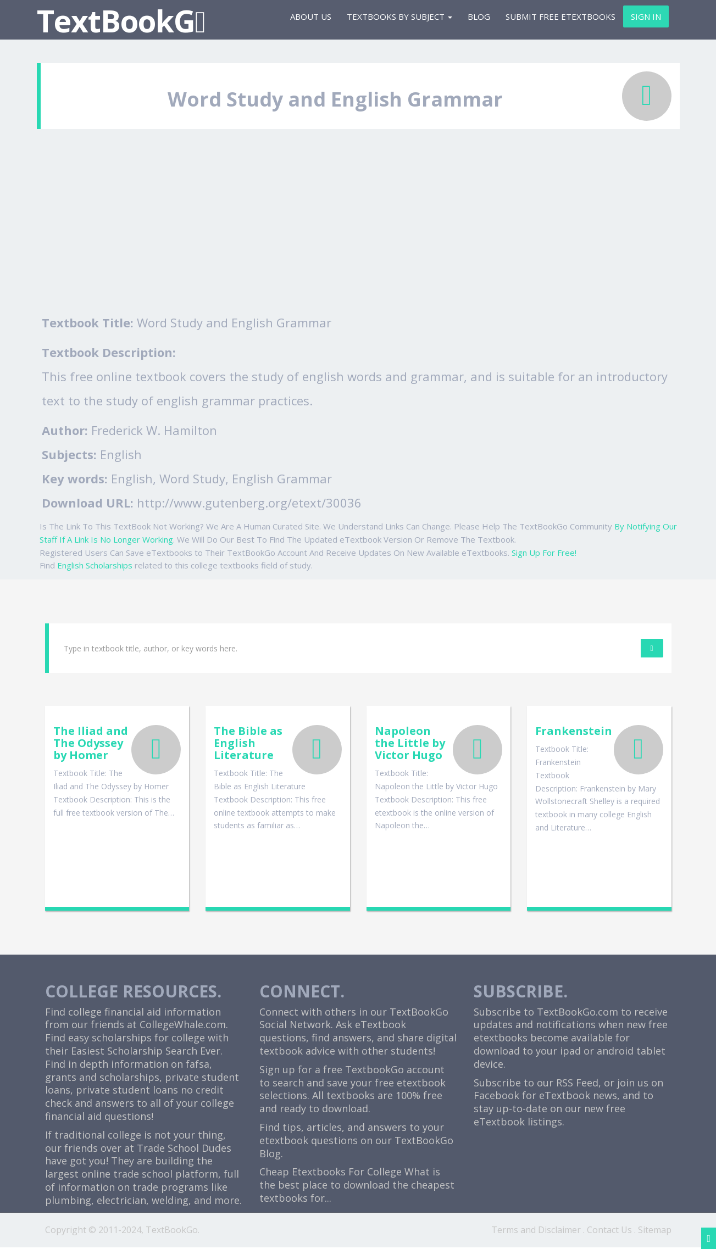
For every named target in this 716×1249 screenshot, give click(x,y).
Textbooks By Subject (399, 16)
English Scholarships (94, 565)
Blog (479, 16)
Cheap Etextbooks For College (330, 1173)
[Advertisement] (358, 228)
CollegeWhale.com (183, 1026)
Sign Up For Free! (544, 552)
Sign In (646, 16)
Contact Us (609, 1231)
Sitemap (654, 1231)
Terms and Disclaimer (536, 1231)
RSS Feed (577, 1083)
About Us (310, 16)
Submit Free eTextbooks (560, 16)
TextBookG (121, 20)
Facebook (496, 1096)
